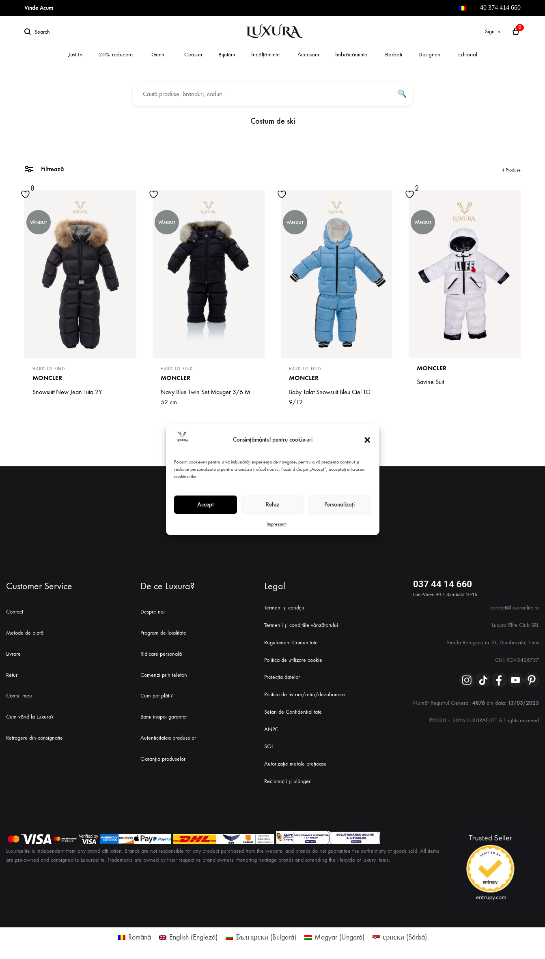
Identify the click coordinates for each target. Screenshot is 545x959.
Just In (75, 54)
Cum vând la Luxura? (30, 716)
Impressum (277, 524)
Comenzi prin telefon (163, 675)
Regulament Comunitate (291, 642)
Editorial (467, 54)
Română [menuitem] (139, 937)
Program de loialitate (163, 632)
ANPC (271, 729)
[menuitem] (462, 8)
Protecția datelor (282, 677)
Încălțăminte (265, 54)
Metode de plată (24, 632)
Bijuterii (226, 54)
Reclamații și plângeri (288, 781)
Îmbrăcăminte (351, 54)
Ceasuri (193, 54)
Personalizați (339, 504)
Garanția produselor (162, 758)
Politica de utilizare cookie (293, 659)
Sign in (492, 31)
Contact (14, 611)
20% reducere (116, 54)
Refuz (272, 504)
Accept (205, 504)
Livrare (13, 653)
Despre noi (152, 611)
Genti (157, 54)
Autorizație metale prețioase (295, 763)
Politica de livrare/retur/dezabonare (304, 694)
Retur (11, 675)
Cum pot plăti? (156, 695)
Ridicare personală (161, 653)
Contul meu (19, 695)
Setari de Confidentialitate (293, 711)
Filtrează (44, 168)
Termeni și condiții (284, 607)
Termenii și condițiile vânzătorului (301, 625)
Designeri (429, 54)
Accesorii (308, 54)
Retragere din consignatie (34, 737)
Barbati (393, 54)
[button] (367, 440)
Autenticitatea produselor (168, 737)
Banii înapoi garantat (163, 716)
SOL (269, 746)
